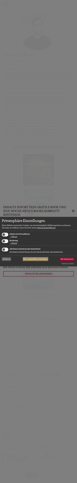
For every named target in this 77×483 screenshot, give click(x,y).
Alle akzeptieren (67, 259)
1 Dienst (13, 236)
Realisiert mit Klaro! (67, 263)
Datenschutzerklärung (46, 228)
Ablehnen (6, 259)
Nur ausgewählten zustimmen (36, 259)
